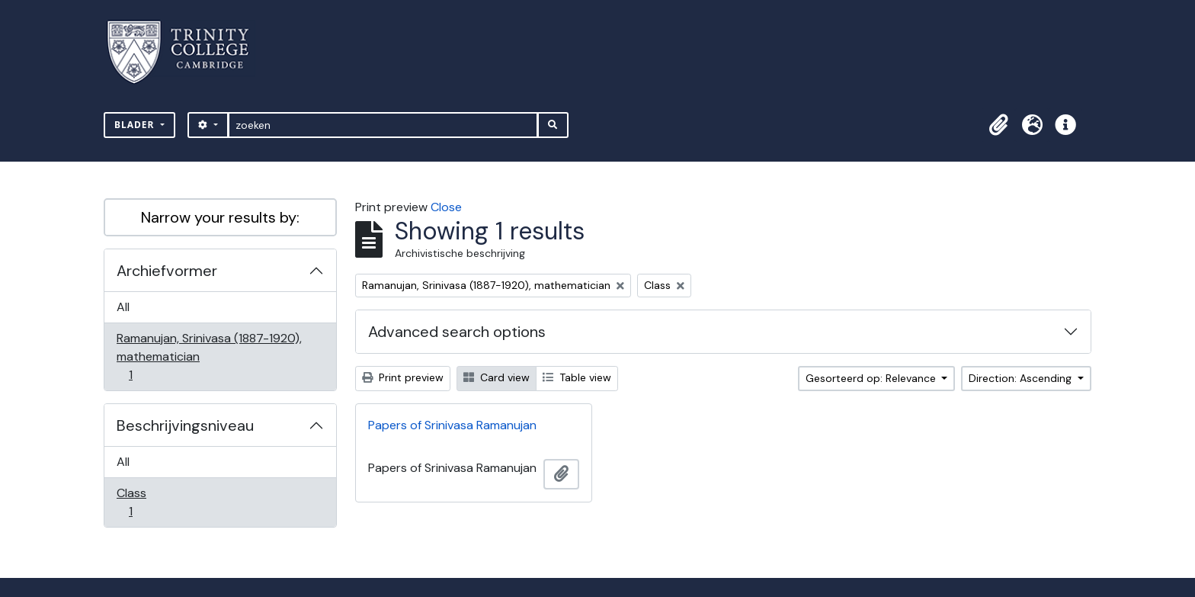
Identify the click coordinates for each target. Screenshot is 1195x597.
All (123, 307)
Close (446, 207)
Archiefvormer (167, 271)
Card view (496, 377)
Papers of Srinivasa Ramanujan (452, 425)
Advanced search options (457, 332)
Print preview (403, 377)
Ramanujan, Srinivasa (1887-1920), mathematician (209, 356)
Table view (577, 377)
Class (141, 502)
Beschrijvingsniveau (185, 425)
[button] (998, 125)
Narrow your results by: (220, 217)
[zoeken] (383, 125)
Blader (136, 124)
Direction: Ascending (1022, 378)
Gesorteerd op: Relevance (872, 378)
